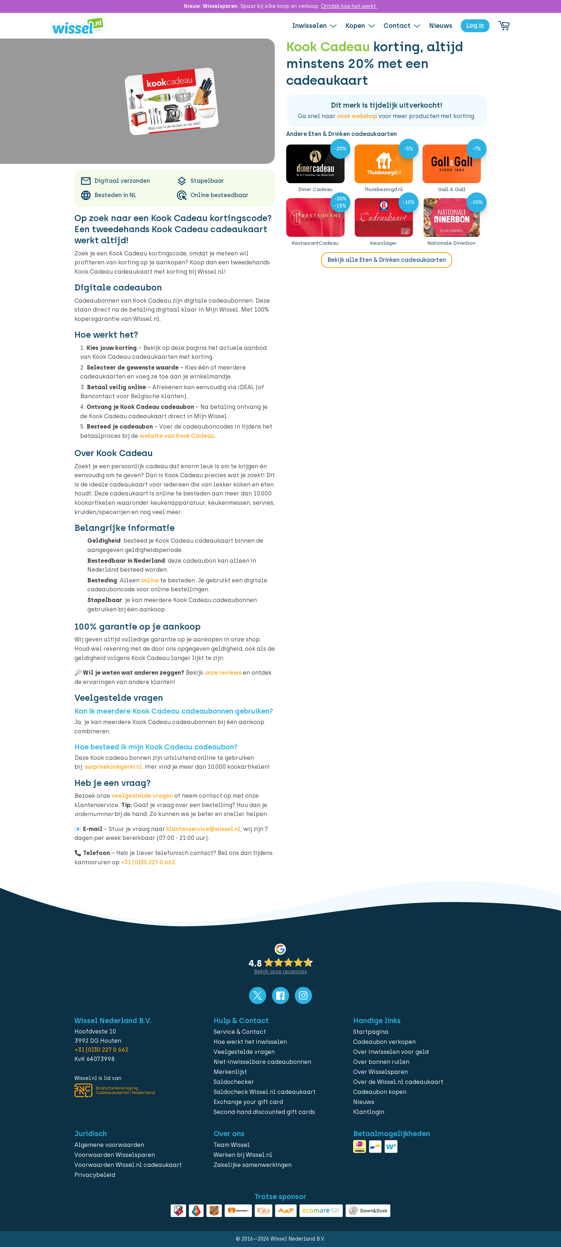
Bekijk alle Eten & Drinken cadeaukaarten (386, 259)
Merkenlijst (230, 1071)
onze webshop (357, 116)
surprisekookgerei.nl (113, 766)
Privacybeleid (94, 1175)
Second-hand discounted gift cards (264, 1112)
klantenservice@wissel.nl (203, 829)
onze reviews (223, 672)
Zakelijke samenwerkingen (253, 1165)
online (150, 580)
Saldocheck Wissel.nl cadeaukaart (265, 1092)
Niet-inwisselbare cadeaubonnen (262, 1061)
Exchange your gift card (248, 1102)
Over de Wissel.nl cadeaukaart (398, 1082)
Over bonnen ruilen (381, 1061)
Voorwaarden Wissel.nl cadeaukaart (128, 1165)
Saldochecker (234, 1082)
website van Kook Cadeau (177, 435)
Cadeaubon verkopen (384, 1041)
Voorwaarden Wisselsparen (114, 1154)
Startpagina (371, 1031)
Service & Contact (240, 1031)
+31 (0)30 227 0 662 (148, 862)
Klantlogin (368, 1112)
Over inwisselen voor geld (391, 1051)
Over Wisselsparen (380, 1071)
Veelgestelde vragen (244, 1051)
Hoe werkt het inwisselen (250, 1041)
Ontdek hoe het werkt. (349, 6)
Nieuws (363, 1102)
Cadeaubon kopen (379, 1092)
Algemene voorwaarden (109, 1144)
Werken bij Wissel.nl (243, 1154)
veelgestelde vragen (142, 795)
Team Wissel (232, 1144)
